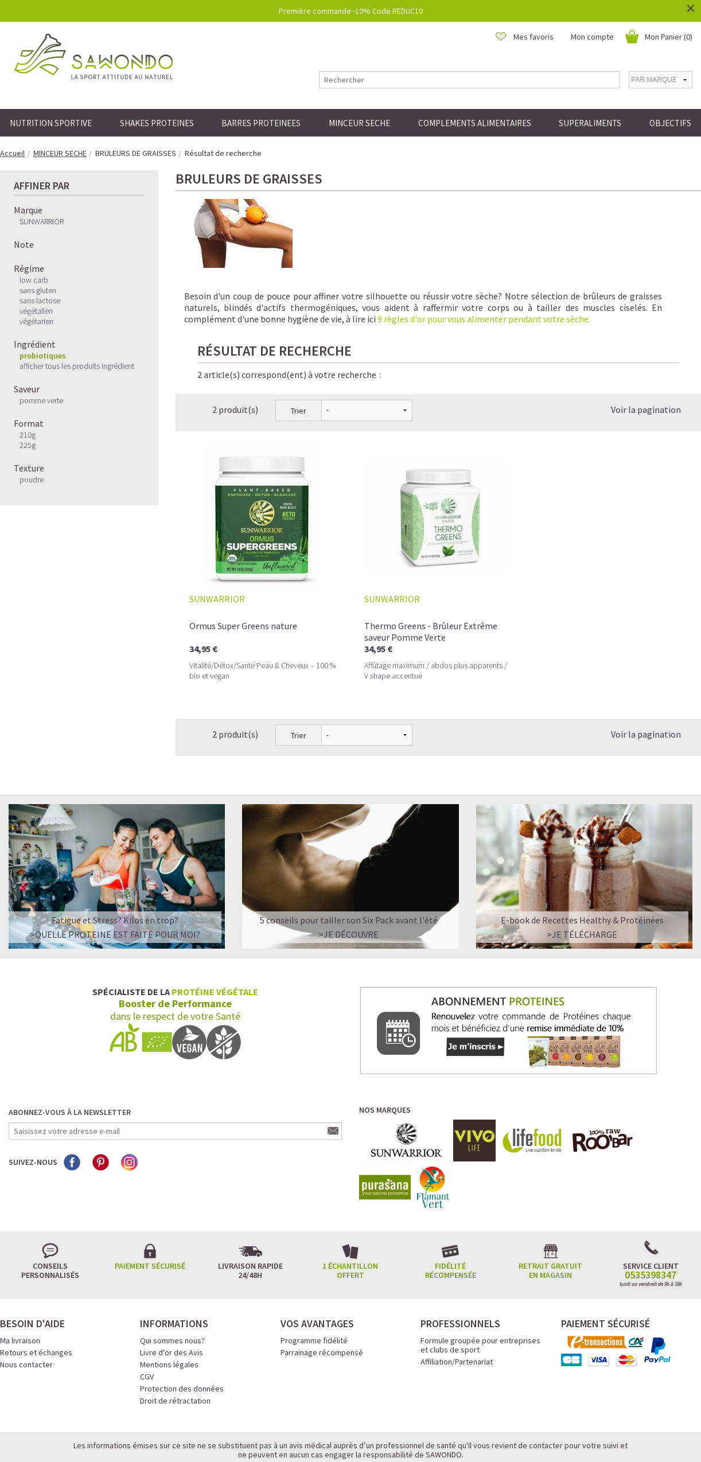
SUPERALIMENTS (590, 123)
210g (28, 435)
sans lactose (40, 300)
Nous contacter (26, 1312)
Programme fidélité (314, 1288)
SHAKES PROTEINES (157, 123)
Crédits (391, 1437)
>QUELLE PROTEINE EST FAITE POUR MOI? (115, 882)
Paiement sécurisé (150, 1213)
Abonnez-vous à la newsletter (70, 1060)
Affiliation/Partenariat (456, 1309)
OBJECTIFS (670, 123)
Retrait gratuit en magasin (550, 1218)
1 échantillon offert (350, 1218)
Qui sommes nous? (172, 1288)
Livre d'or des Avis (171, 1300)
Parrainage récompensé (322, 1300)
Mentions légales (169, 1312)
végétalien (36, 311)
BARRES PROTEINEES (261, 123)
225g (28, 445)
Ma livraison (20, 1288)
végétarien (36, 321)
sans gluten (38, 290)
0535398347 (650, 1222)
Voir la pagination (646, 357)
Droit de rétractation (175, 1348)
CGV (147, 1324)
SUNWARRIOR (42, 221)
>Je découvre (348, 882)
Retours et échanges (36, 1300)
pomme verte (41, 400)
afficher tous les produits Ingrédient (77, 366)
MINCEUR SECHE (359, 123)
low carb (34, 280)
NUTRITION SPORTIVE (51, 123)
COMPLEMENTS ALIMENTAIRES (474, 123)
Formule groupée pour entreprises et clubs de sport (480, 1293)
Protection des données (182, 1336)
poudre (32, 479)
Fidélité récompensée (450, 1218)
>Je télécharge (582, 882)
